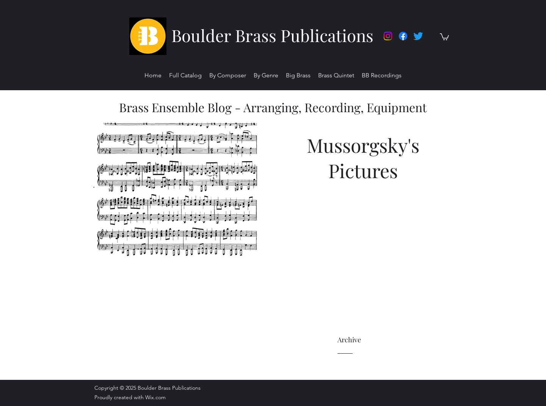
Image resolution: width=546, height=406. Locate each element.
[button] (444, 36)
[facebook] (403, 36)
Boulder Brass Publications (272, 35)
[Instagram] (388, 36)
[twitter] (418, 36)
